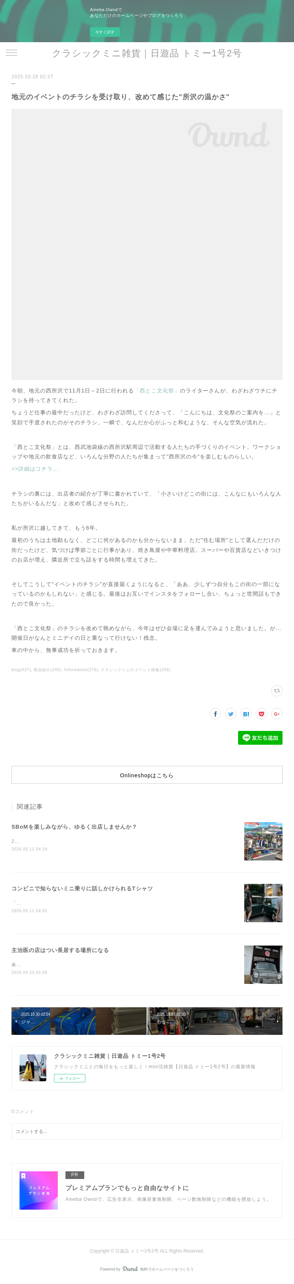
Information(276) (81, 670)
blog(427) (21, 670)
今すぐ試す (104, 32)
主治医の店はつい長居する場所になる (60, 951)
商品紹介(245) (47, 670)
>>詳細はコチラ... (35, 469)
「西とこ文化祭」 (157, 390)
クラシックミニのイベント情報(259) (135, 670)
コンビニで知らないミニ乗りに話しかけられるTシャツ (82, 889)
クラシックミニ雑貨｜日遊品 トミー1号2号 (147, 53)
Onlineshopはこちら (147, 775)
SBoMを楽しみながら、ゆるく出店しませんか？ (74, 827)
